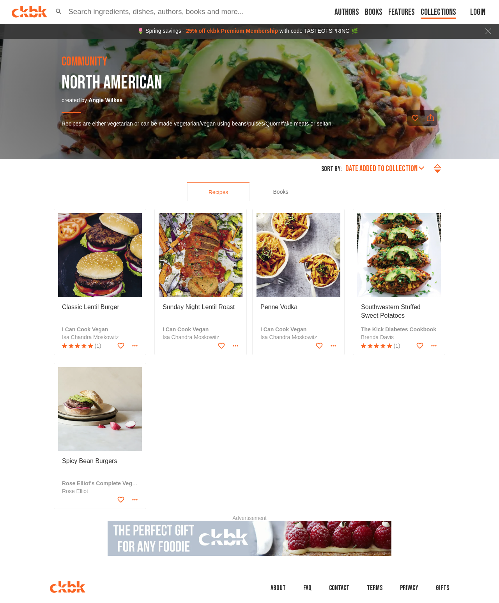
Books (373, 12)
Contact (339, 588)
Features (401, 12)
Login (477, 12)
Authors (346, 12)
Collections (438, 12)
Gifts (442, 588)
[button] (58, 12)
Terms (374, 588)
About (278, 588)
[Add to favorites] (415, 118)
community (84, 62)
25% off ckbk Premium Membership (232, 31)
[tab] (218, 191)
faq (307, 588)
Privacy (409, 588)
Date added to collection (384, 168)
